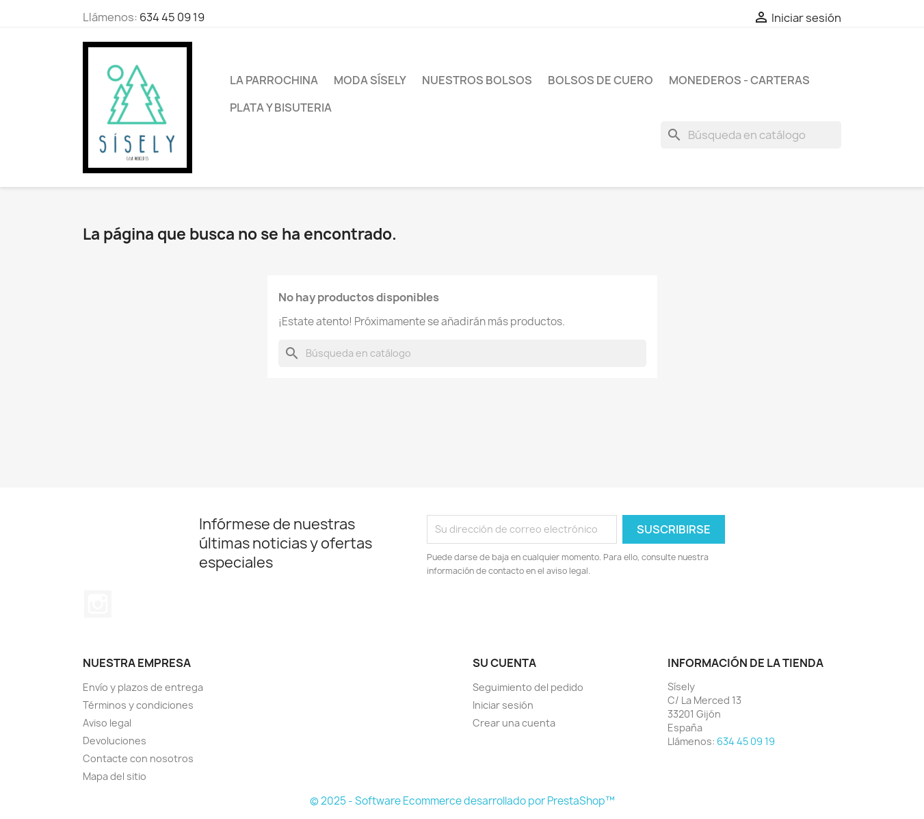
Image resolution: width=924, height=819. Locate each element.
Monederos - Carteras (739, 80)
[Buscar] (751, 135)
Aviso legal (107, 722)
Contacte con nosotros (138, 758)
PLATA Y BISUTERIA (281, 107)
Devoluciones (114, 740)
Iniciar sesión (503, 704)
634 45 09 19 (172, 17)
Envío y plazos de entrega (143, 687)
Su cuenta (504, 662)
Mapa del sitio (114, 776)
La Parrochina (274, 80)
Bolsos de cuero (600, 80)
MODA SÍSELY (370, 80)
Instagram (97, 604)
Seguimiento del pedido (528, 687)
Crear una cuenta (514, 722)
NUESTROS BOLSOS (477, 80)
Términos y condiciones (138, 704)
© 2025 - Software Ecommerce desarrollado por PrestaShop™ (462, 801)
